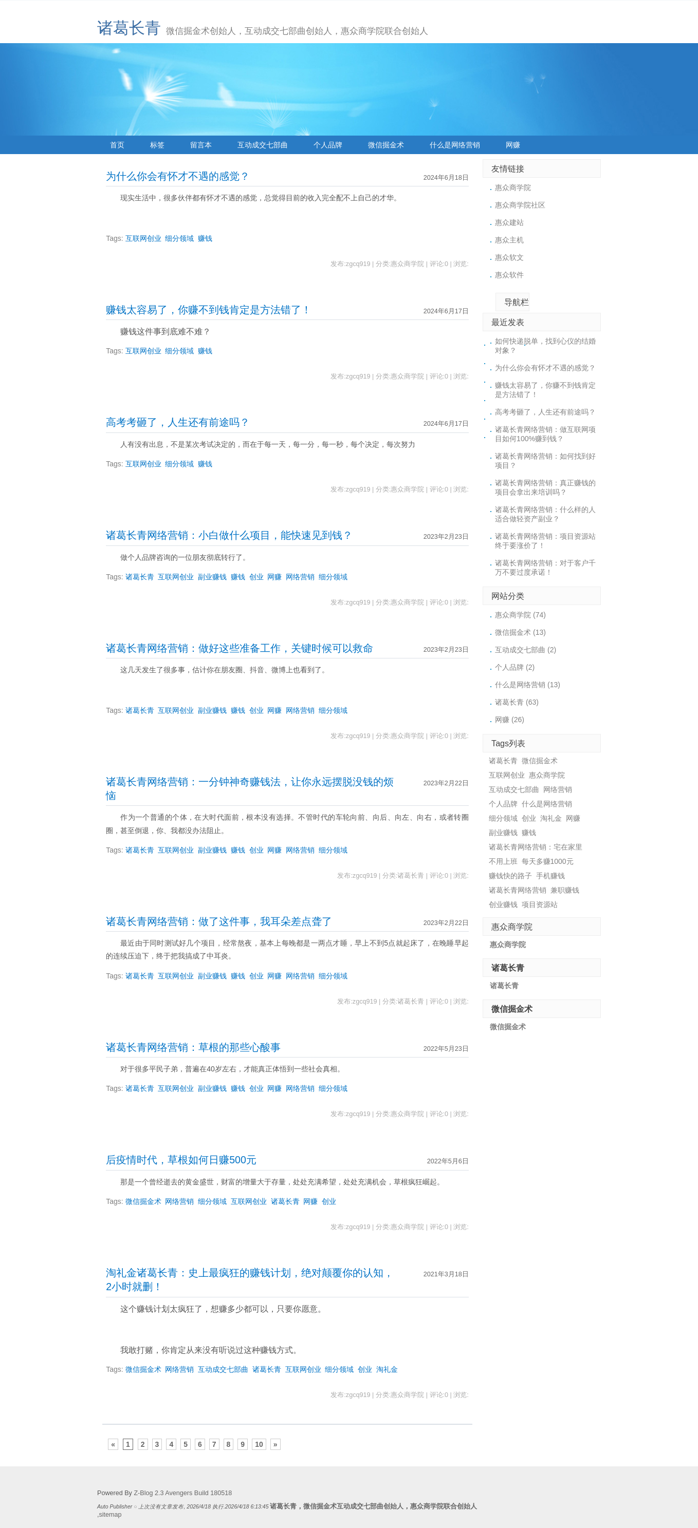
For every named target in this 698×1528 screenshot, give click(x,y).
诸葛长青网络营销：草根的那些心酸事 (193, 1047)
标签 (157, 145)
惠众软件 (509, 275)
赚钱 (205, 238)
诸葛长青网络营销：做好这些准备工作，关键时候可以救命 (239, 648)
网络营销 (300, 577)
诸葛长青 (129, 28)
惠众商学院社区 (520, 205)
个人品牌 (328, 145)
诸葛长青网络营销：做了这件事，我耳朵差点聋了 (219, 921)
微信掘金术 (386, 145)
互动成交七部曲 (262, 145)
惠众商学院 (513, 187)
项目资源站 (540, 904)
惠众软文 (509, 257)
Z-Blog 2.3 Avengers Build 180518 (183, 1493)
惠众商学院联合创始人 (443, 1506)
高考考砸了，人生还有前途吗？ (178, 422)
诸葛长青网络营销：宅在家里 (535, 847)
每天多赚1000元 (548, 861)
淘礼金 (387, 1369)
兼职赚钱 (564, 890)
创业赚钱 (503, 904)
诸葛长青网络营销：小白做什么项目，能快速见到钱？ (229, 535)
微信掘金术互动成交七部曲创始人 (353, 1506)
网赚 (513, 145)
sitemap (110, 1514)
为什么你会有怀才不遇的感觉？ (178, 176)
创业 (256, 577)
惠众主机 (509, 240)
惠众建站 (509, 222)
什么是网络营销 (455, 145)
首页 (117, 145)
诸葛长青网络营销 (517, 890)
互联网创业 (143, 238)
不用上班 (503, 861)
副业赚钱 (212, 577)
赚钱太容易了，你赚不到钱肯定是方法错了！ (208, 309)
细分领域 (179, 238)
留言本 (201, 145)
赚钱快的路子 (510, 876)
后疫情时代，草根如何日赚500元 (181, 1159)
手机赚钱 (550, 876)
